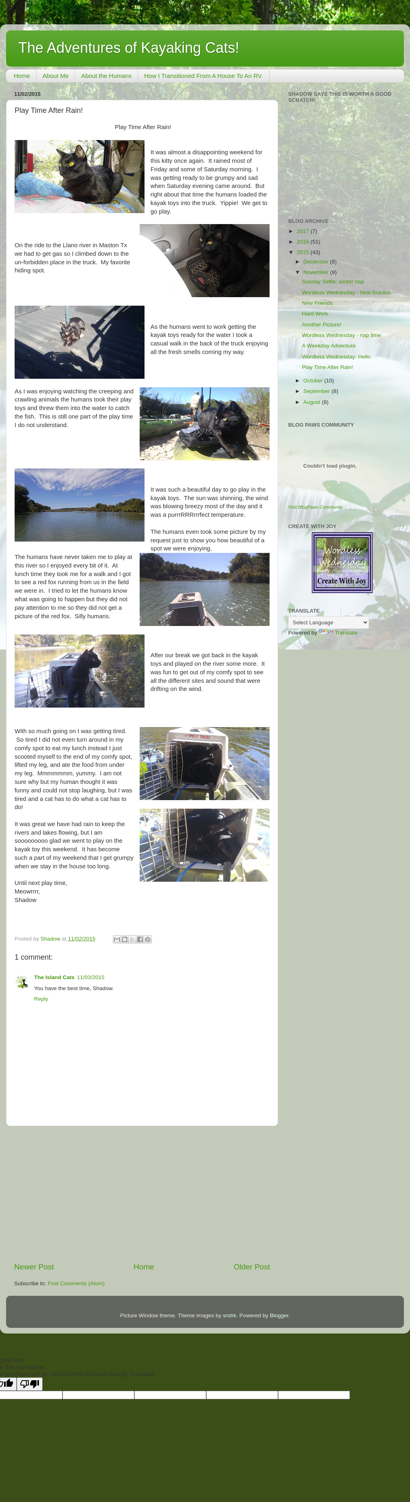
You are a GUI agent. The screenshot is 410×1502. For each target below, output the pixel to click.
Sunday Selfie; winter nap (333, 281)
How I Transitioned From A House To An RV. (203, 75)
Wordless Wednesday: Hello (336, 357)
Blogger (279, 1315)
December (316, 262)
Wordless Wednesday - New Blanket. (347, 292)
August (312, 402)
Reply (41, 999)
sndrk (229, 1315)
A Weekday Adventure (329, 346)
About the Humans (106, 75)
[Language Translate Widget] (328, 622)
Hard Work (315, 314)
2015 (304, 252)
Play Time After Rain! (327, 367)
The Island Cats (54, 977)
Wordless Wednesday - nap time (341, 335)
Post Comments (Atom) (76, 1283)
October (313, 381)
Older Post (252, 1266)
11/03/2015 (91, 977)
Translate (338, 633)
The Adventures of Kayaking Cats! (128, 47)
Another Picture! (321, 325)
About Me (56, 75)
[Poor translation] (30, 1384)
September (317, 391)
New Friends (317, 303)
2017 (304, 231)
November (316, 272)
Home (22, 75)
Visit (315, 507)
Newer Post (34, 1266)
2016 (304, 242)
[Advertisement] (142, 1194)
